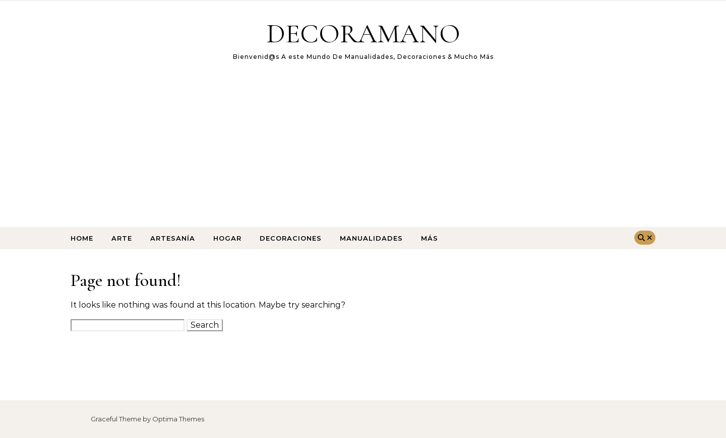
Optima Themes (178, 419)
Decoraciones (291, 238)
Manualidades (371, 238)
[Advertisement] (363, 151)
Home (82, 238)
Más (429, 238)
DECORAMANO (363, 33)
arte (121, 238)
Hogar (227, 238)
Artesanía (172, 238)
